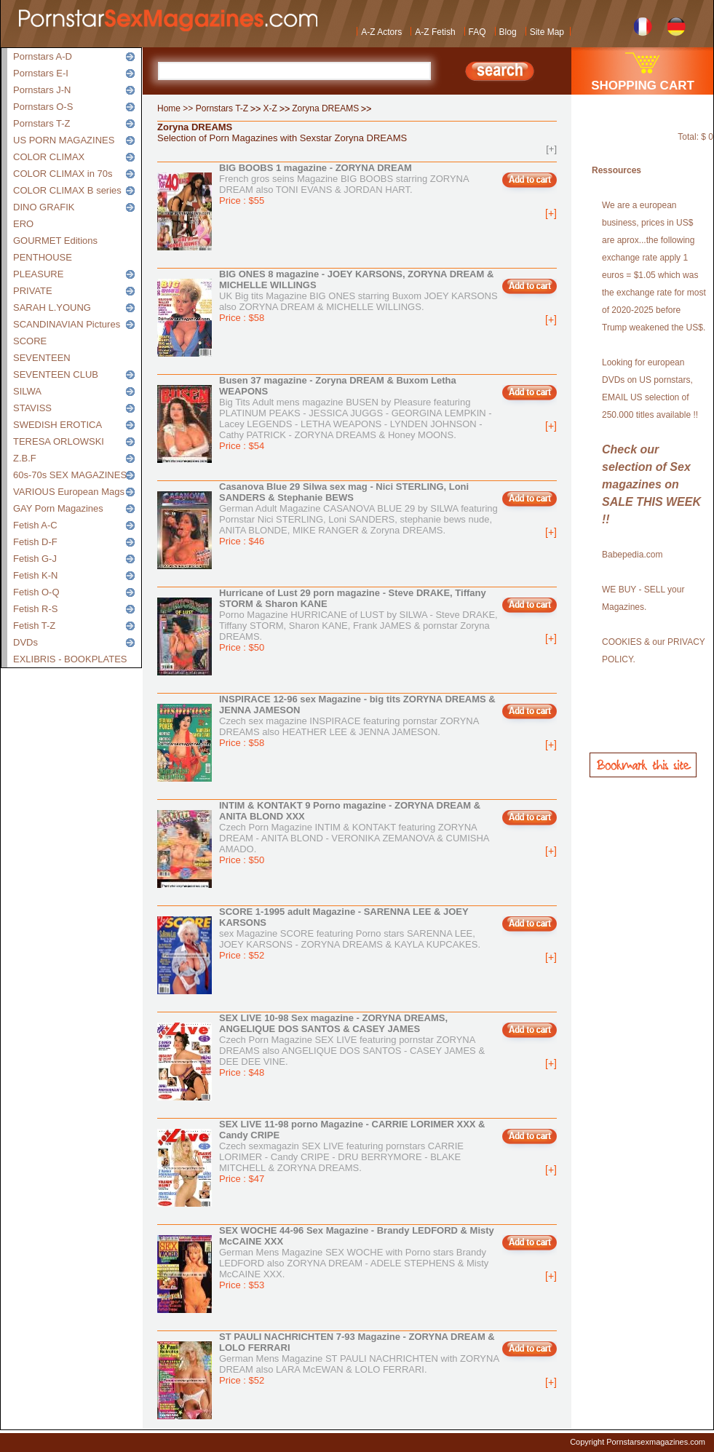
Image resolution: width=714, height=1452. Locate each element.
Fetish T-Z (34, 625)
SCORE (30, 341)
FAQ (477, 32)
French (643, 25)
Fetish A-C (35, 525)
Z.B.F (24, 458)
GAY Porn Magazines (58, 508)
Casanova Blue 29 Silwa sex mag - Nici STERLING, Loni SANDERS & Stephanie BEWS (344, 492)
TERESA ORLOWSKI (58, 441)
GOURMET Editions (55, 240)
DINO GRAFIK (44, 207)
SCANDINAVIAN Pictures (66, 324)
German (676, 25)
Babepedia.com (632, 555)
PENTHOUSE (42, 257)
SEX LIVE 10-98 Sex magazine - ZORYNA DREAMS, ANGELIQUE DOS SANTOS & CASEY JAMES (333, 1023)
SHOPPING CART (642, 85)
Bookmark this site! (643, 765)
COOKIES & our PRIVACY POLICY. (653, 650)
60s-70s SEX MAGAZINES (70, 474)
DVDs (25, 642)
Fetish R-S (35, 608)
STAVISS (32, 407)
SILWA (27, 391)
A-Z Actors (381, 32)
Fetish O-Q (36, 592)
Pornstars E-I (40, 73)
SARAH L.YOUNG (52, 307)
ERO (23, 223)
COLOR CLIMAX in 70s (63, 173)
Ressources (616, 170)
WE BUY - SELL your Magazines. (643, 598)
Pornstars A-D (42, 56)
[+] (551, 148)
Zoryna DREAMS (325, 108)
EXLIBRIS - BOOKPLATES (70, 659)
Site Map (547, 32)
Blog (508, 32)
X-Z (270, 108)
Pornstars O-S (43, 106)
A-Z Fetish (435, 32)
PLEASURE (38, 274)
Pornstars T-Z (42, 123)
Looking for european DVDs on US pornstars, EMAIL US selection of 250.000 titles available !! (650, 388)
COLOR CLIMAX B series (67, 190)
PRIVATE (32, 290)
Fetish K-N (35, 575)
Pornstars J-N (42, 89)
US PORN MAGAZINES (63, 140)
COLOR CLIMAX (48, 156)
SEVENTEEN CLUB (55, 374)
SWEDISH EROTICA (57, 424)
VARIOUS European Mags (68, 491)
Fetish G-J (35, 558)
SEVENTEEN (42, 357)
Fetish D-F (35, 541)
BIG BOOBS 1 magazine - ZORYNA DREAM (315, 167)
